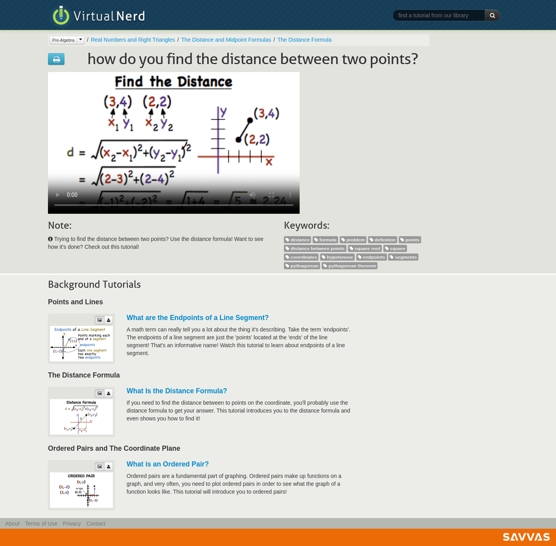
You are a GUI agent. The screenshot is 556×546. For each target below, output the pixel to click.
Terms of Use (41, 523)
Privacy (72, 523)
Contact (96, 523)
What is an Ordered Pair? (168, 464)
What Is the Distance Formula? (177, 391)
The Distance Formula (304, 40)
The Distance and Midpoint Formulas (226, 40)
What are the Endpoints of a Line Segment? (198, 318)
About (12, 523)
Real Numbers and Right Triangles (133, 40)
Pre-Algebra (63, 40)
